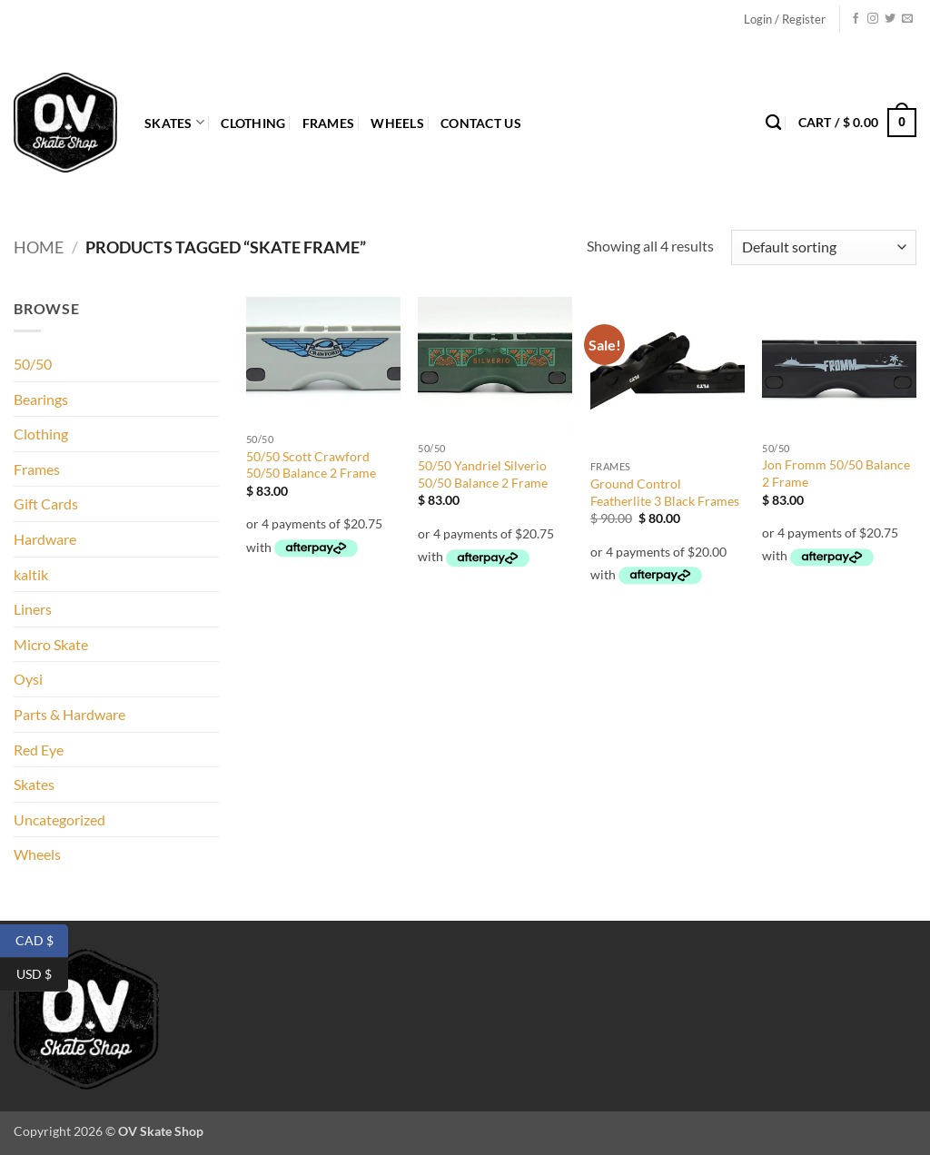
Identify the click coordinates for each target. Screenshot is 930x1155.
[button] (785, 19)
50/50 (33, 363)
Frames (328, 123)
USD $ (42, 975)
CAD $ (42, 941)
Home (39, 247)
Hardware (45, 539)
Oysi (28, 678)
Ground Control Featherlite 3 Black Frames (664, 492)
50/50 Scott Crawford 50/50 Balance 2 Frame (311, 465)
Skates (174, 122)
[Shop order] (823, 247)
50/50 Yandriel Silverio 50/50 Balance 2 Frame (483, 474)
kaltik (31, 574)
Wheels (397, 123)
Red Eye (39, 749)
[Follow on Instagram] (872, 19)
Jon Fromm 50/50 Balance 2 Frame (836, 473)
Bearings (41, 399)
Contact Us (480, 123)
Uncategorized (59, 819)
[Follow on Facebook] (855, 19)
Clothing (253, 123)
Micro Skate (51, 644)
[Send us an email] (907, 19)
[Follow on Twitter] (890, 19)
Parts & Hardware (69, 714)
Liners (33, 608)
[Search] (773, 123)
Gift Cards (46, 503)
